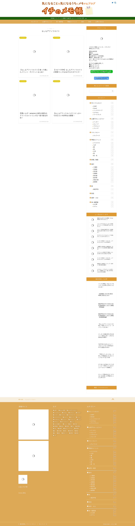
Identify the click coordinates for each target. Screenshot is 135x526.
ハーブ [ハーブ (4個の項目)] (79, 419)
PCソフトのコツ (102, 103)
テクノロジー (102, 132)
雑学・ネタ (102, 197)
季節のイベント (72, 22)
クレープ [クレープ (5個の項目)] (72, 417)
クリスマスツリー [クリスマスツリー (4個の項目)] (57, 417)
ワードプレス (103, 114)
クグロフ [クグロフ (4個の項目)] (79, 412)
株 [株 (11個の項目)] (54, 430)
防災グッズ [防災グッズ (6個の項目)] (65, 433)
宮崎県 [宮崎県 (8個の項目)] (60, 428)
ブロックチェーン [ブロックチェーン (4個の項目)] (65, 421)
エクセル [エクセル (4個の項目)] (65, 412)
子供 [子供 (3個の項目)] (55, 428)
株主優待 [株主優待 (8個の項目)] (60, 430)
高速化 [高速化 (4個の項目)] (77, 433)
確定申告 (103, 189)
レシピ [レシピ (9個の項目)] (65, 423)
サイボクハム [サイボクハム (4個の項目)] (56, 419)
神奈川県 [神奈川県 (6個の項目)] (71, 430)
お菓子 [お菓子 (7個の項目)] (55, 410)
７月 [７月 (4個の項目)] (55, 435)
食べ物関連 (59, 22)
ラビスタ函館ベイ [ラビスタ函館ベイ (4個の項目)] (57, 423)
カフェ (103, 206)
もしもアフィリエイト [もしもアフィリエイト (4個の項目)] (72, 410)
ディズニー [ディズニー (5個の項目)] (64, 419)
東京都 (103, 175)
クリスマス (103, 143)
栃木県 (103, 178)
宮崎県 (103, 173)
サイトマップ (42, 523)
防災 (90, 22)
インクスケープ (103, 110)
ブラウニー (103, 126)
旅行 (82, 22)
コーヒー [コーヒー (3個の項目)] (79, 417)
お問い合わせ (100, 22)
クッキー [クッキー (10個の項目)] (56, 414)
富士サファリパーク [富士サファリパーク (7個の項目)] (68, 428)
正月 (103, 151)
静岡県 (103, 182)
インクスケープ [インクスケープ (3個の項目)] (57, 412)
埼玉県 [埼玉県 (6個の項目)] (67, 426)
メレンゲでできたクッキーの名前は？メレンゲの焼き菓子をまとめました (105, 225)
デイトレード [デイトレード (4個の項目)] (72, 419)
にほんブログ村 (22, 486)
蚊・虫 (103, 155)
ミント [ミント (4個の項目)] (72, 421)
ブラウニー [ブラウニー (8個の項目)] (56, 421)
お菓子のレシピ (47, 22)
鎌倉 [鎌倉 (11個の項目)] (59, 433)
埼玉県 (103, 171)
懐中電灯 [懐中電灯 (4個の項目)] (77, 428)
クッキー (103, 122)
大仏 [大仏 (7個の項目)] (73, 426)
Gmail (103, 108)
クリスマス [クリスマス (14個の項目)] (63, 414)
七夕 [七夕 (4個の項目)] (70, 423)
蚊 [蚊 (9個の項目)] (54, 433)
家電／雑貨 (102, 159)
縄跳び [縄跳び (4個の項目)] (77, 430)
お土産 (103, 204)
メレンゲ (103, 128)
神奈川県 (103, 180)
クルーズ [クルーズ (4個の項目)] (66, 417)
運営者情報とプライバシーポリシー (28, 523)
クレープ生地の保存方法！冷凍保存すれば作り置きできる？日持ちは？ (105, 231)
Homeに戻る (22, 492)
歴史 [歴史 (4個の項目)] (65, 430)
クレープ (103, 124)
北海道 (103, 169)
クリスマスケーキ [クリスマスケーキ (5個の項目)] (71, 414)
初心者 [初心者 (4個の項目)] (62, 426)
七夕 (103, 145)
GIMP (103, 106)
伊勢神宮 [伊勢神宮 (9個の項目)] (56, 426)
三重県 (103, 167)
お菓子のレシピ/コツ (102, 118)
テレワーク (34, 22)
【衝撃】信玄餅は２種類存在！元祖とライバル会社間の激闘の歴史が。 (105, 248)
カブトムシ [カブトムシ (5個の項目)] (72, 412)
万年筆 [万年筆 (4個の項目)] (76, 423)
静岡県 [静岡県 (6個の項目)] (71, 433)
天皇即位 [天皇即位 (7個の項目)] (78, 426)
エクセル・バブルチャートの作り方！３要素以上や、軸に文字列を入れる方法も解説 (105, 270)
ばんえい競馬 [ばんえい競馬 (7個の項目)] (62, 410)
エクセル (103, 112)
